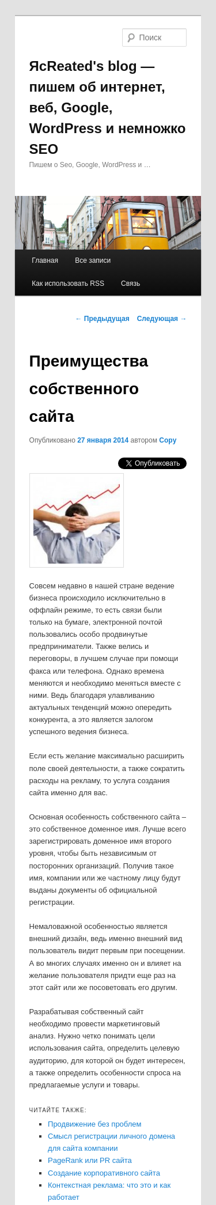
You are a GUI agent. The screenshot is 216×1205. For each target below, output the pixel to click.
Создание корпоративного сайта (104, 1173)
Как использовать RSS (68, 283)
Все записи (93, 260)
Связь (130, 283)
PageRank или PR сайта (90, 1160)
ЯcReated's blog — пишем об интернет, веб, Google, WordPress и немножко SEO (107, 107)
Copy (167, 440)
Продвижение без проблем (94, 1124)
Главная (45, 260)
